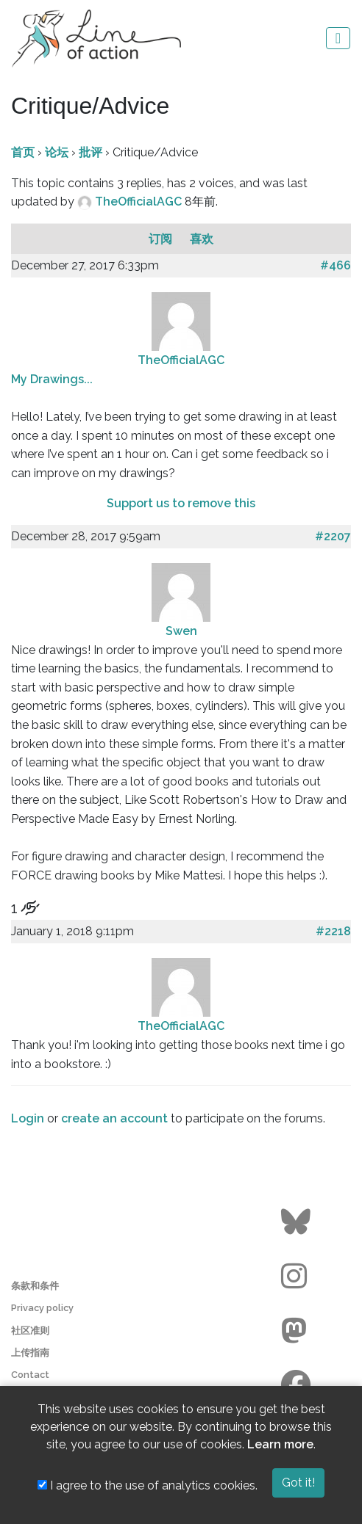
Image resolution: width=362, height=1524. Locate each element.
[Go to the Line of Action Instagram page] (297, 1276)
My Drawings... (52, 379)
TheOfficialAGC (140, 201)
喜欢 (201, 239)
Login (27, 1118)
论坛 (56, 152)
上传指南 (30, 1352)
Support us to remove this (181, 503)
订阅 (162, 239)
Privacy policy (42, 1307)
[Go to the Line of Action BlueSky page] (297, 1222)
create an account (114, 1118)
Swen (181, 631)
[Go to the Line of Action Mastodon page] (297, 1330)
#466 (335, 265)
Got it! (298, 1482)
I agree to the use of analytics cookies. (148, 1485)
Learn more (280, 1444)
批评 (90, 152)
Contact (30, 1374)
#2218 (333, 931)
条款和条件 (35, 1285)
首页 (23, 152)
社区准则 (30, 1330)
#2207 (333, 536)
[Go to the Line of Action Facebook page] (297, 1385)
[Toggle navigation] (338, 38)
